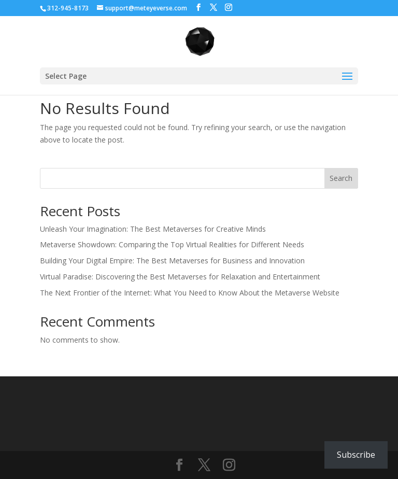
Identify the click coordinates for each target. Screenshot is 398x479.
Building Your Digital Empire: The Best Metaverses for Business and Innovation (172, 260)
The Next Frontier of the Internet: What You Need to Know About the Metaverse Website (189, 293)
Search (341, 178)
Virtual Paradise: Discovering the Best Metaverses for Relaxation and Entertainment (180, 276)
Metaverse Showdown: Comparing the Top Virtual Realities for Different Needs (172, 244)
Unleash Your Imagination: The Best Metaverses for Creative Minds (153, 229)
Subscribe (356, 454)
